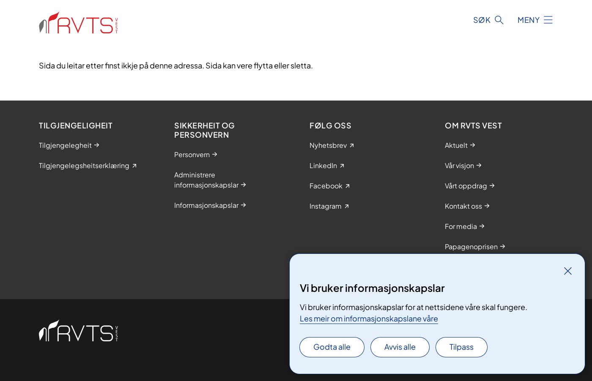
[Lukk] (568, 271)
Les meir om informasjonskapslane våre (369, 318)
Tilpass (461, 346)
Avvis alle (400, 346)
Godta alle (332, 346)
